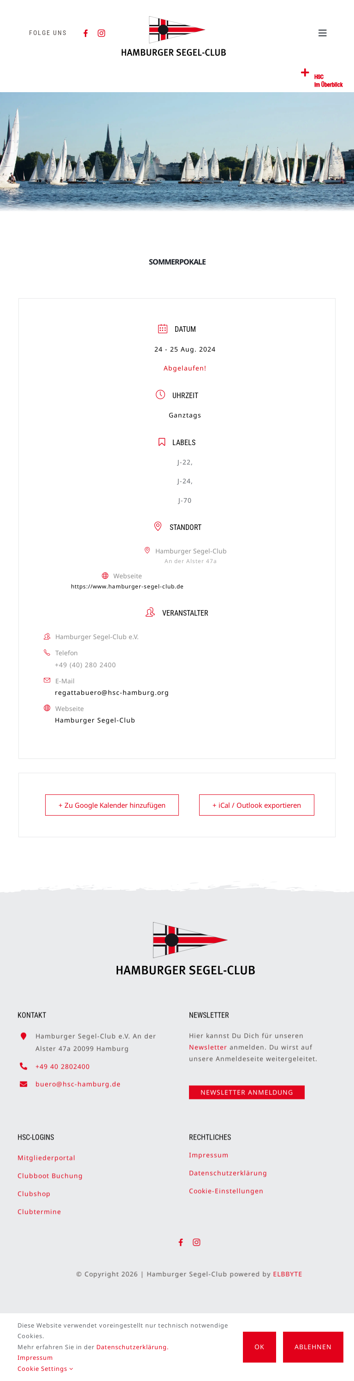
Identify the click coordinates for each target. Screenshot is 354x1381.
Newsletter (208, 1043)
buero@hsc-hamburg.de (78, 1079)
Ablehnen (313, 1346)
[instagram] (102, 33)
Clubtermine (39, 1207)
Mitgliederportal (47, 1153)
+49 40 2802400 (62, 1062)
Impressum (209, 1150)
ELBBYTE (292, 1273)
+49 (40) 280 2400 (85, 664)
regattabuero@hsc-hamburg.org (112, 692)
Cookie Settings (45, 1368)
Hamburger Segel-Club (95, 720)
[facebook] (85, 33)
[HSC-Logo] (174, 20)
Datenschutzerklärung (228, 1168)
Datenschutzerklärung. (132, 1347)
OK (259, 1346)
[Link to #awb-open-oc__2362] (305, 72)
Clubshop (34, 1189)
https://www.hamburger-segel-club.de (127, 586)
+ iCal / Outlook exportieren (256, 805)
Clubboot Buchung (50, 1171)
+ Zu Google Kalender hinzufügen (112, 805)
